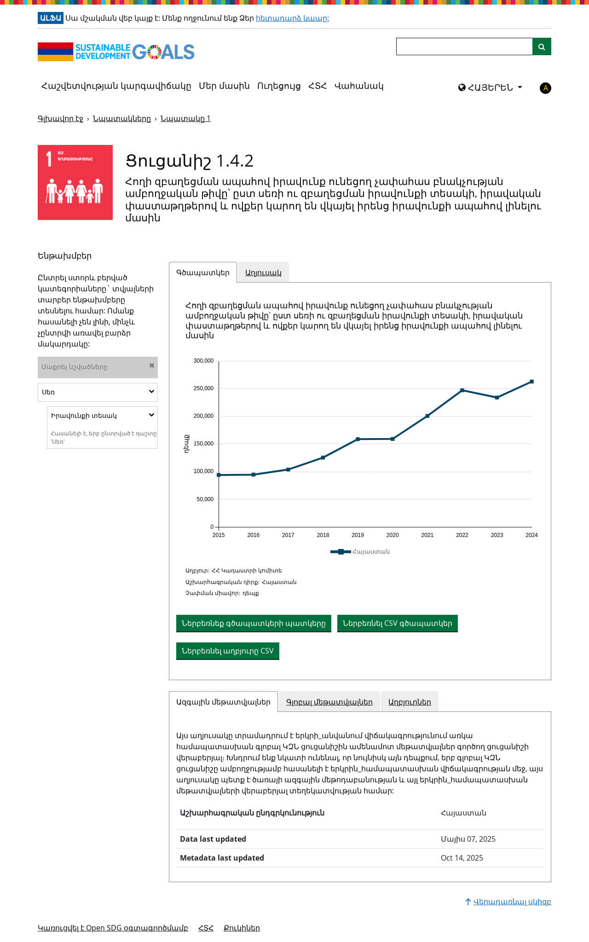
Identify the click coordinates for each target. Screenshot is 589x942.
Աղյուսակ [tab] (263, 272)
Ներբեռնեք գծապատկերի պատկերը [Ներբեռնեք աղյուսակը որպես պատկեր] (254, 623)
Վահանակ (359, 86)
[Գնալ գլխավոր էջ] (118, 51)
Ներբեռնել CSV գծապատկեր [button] (397, 623)
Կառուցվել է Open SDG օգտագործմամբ (113, 928)
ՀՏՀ (317, 86)
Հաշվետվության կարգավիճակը (116, 86)
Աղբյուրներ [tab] (409, 702)
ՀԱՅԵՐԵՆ (486, 87)
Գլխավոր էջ (60, 118)
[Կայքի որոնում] (541, 46)
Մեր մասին (224, 86)
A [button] (545, 88)
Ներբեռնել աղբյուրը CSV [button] (228, 651)
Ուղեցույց (279, 86)
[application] (360, 448)
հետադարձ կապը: (292, 18)
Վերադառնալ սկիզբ (508, 901)
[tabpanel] (360, 481)
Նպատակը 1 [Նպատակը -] (186, 118)
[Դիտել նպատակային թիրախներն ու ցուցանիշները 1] (75, 182)
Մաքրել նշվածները (98, 366)
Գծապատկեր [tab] (203, 272)
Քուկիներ (242, 928)
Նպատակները (122, 118)
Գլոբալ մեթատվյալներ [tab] (329, 702)
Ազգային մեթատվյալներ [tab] (223, 702)
